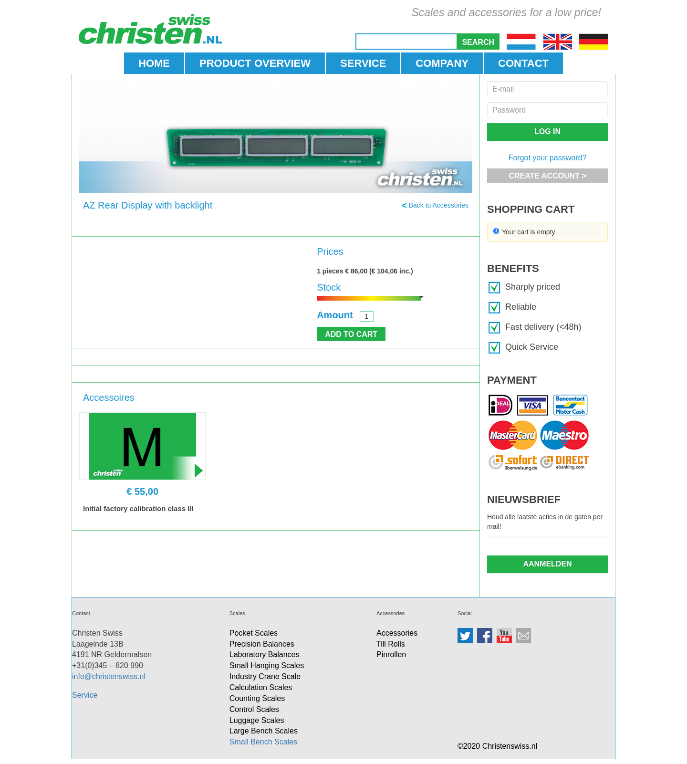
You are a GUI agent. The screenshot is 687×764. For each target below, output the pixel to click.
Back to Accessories (438, 205)
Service (84, 695)
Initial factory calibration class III (138, 508)
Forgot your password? (548, 158)
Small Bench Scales (263, 742)
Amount (335, 315)
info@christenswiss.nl (109, 676)
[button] (478, 41)
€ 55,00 (142, 491)
